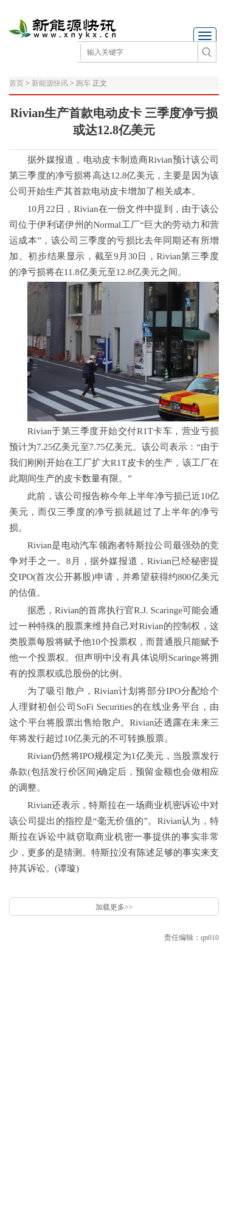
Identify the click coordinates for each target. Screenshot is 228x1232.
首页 (16, 83)
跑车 (83, 83)
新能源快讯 (51, 83)
